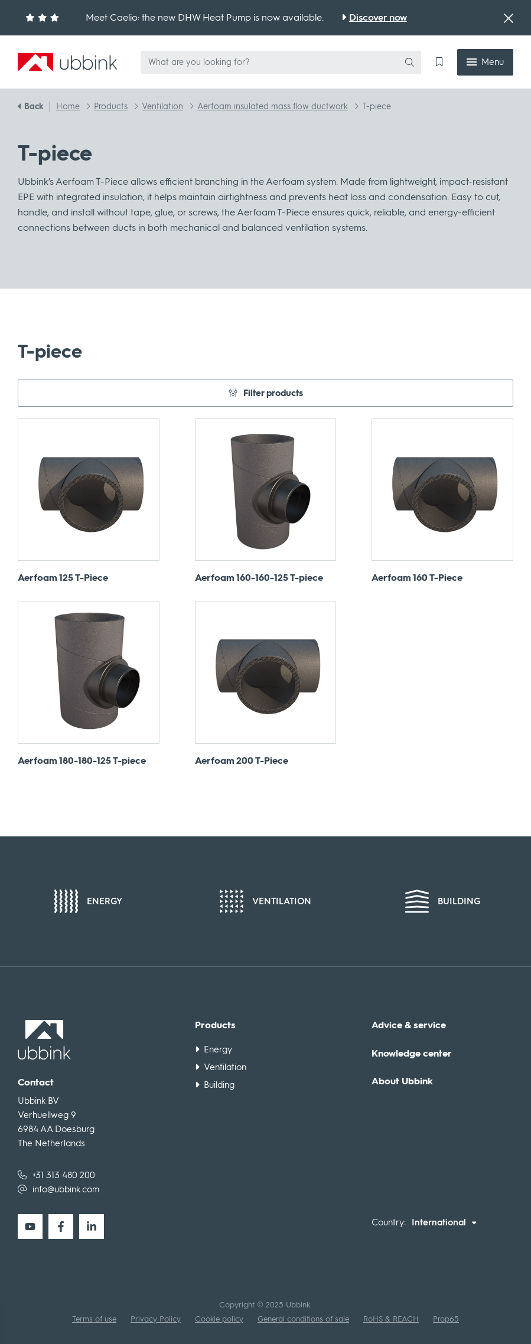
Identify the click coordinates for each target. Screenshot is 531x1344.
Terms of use (94, 1318)
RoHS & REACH (391, 1318)
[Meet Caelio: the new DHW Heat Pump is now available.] (374, 18)
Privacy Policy (156, 1318)
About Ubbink (402, 1081)
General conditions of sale (303, 1318)
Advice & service (409, 1025)
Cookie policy (219, 1318)
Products (215, 1025)
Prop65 (446, 1318)
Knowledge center (412, 1053)
